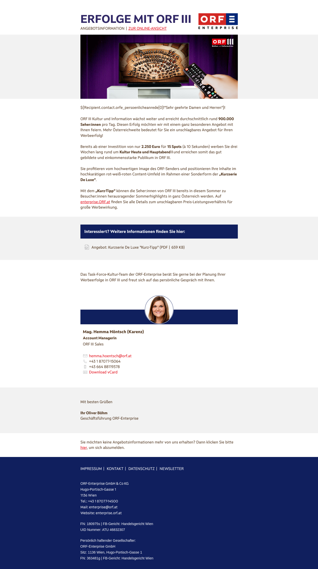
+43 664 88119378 (104, 366)
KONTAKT (115, 468)
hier (83, 447)
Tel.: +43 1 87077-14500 (99, 501)
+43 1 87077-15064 (105, 361)
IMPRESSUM (91, 468)
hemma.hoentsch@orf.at (110, 356)
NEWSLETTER (172, 468)
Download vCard (103, 372)
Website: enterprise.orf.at (101, 513)
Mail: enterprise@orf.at (99, 507)
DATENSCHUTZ (141, 468)
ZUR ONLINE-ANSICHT (147, 28)
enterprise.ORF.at (95, 201)
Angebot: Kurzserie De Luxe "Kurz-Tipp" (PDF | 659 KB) (138, 247)
